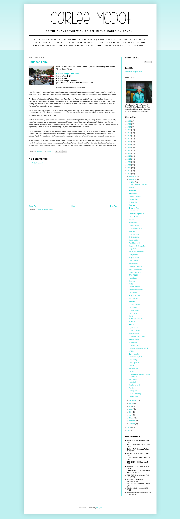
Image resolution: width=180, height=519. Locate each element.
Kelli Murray (133, 193)
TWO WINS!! (133, 275)
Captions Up (133, 360)
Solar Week (133, 313)
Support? (132, 366)
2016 (129, 150)
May (130, 412)
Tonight (131, 187)
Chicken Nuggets (134, 331)
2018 (129, 144)
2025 (129, 124)
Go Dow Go (133, 202)
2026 (129, 121)
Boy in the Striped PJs (136, 214)
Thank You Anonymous (136, 252)
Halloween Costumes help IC (138, 348)
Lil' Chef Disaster (134, 287)
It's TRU (131, 325)
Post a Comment (37, 163)
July (130, 406)
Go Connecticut (134, 310)
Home (74, 206)
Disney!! (131, 371)
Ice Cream (132, 301)
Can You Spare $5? (135, 266)
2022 (129, 133)
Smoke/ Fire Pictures (136, 290)
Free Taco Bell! (134, 211)
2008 (129, 174)
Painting (131, 388)
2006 (129, 430)
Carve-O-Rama (134, 234)
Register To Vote (134, 258)
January (132, 424)
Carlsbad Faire (38, 62)
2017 (129, 147)
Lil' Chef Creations (135, 304)
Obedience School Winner (137, 336)
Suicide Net (132, 307)
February (132, 421)
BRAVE (131, 220)
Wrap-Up (132, 205)
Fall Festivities (133, 217)
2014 (129, 156)
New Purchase (134, 342)
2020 (129, 138)
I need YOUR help (135, 394)
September (133, 400)
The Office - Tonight (135, 269)
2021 (129, 136)
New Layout (133, 222)
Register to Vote (134, 295)
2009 (129, 171)
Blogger (99, 508)
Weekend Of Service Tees (137, 246)
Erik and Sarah (134, 199)
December (133, 176)
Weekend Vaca (134, 369)
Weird (131, 316)
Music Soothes (134, 298)
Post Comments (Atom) (45, 210)
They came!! (133, 379)
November (133, 179)
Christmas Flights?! (135, 357)
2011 (129, 165)
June (131, 409)
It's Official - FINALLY (136, 319)
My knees (132, 231)
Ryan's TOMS (133, 328)
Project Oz (132, 249)
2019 (129, 141)
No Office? (132, 382)
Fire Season (133, 293)
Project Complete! (135, 196)
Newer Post (33, 206)
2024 (129, 127)
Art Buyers (132, 190)
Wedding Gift (133, 240)
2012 (129, 162)
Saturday (132, 281)
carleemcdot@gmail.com (133, 72)
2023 (129, 130)
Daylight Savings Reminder (138, 184)
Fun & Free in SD (134, 243)
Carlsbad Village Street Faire (67, 74)
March (131, 418)
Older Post (113, 206)
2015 (129, 153)
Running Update (134, 345)
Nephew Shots (134, 339)
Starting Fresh (133, 391)
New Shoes (132, 278)
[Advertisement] (73, 184)
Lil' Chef (131, 351)
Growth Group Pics (135, 228)
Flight (130, 284)
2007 (129, 427)
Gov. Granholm (134, 354)
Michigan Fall (133, 255)
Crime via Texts (134, 208)
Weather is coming (135, 385)
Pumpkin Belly (133, 260)
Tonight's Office (134, 333)
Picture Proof (133, 397)
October (132, 182)
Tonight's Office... (134, 237)
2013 (129, 159)
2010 (129, 168)
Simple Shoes (133, 263)
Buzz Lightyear (134, 363)
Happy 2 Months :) (135, 272)
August (131, 403)
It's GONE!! (132, 322)
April (131, 415)
